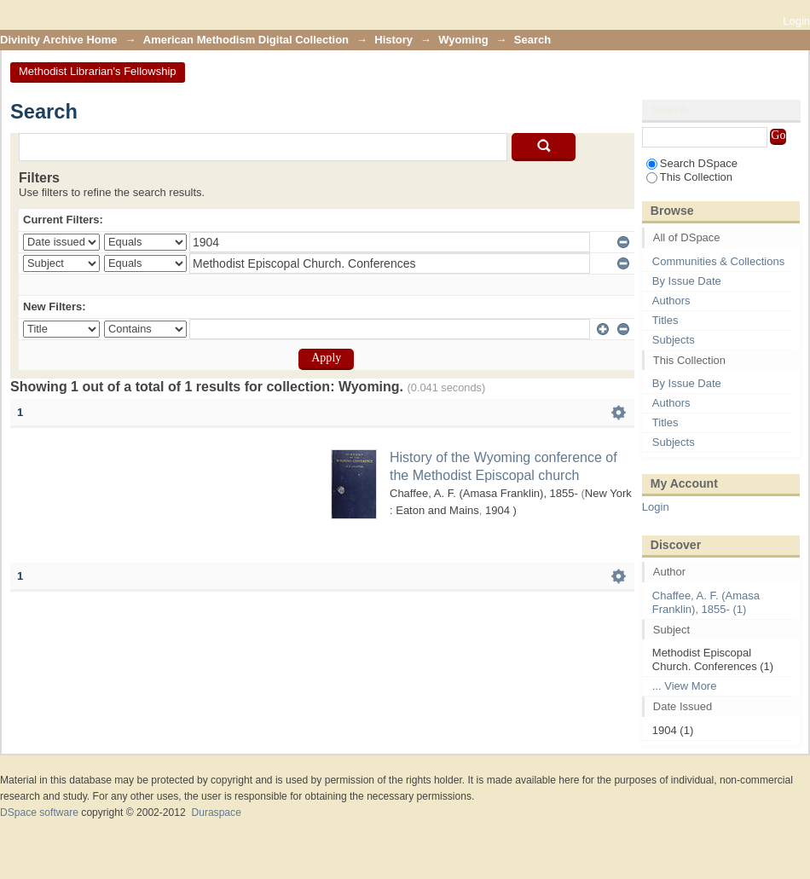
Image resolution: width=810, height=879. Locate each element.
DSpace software (39, 812)
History (393, 39)
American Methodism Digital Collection (246, 39)
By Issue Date (686, 281)
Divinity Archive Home (59, 39)
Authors (671, 300)
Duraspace (215, 812)
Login (796, 20)
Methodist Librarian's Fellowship (97, 71)
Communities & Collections (718, 261)
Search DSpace (692, 163)
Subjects (673, 339)
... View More (684, 685)
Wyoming (463, 39)
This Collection (689, 177)
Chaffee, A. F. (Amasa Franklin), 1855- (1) (706, 602)
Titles (665, 320)
